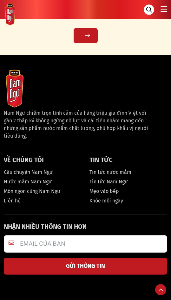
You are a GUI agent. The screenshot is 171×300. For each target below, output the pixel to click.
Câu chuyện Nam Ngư (28, 172)
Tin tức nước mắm (110, 172)
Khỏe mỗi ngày (106, 201)
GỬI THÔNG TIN (85, 265)
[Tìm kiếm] (149, 9)
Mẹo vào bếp (104, 191)
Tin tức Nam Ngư (108, 182)
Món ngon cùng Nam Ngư (32, 191)
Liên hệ (12, 201)
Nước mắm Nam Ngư (28, 182)
